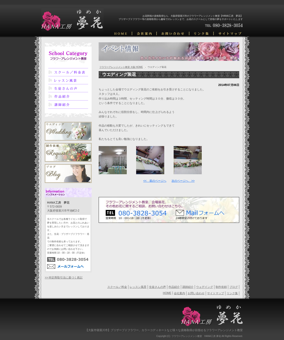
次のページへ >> (183, 180)
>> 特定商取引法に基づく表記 (63, 277)
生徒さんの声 (157, 287)
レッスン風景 (138, 287)
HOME (167, 293)
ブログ (233, 287)
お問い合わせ (196, 293)
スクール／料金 (117, 287)
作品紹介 (174, 287)
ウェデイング (204, 287)
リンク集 (232, 293)
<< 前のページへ (154, 180)
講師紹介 (188, 287)
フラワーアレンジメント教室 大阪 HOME (121, 67)
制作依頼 (221, 287)
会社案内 (179, 293)
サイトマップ (215, 293)
